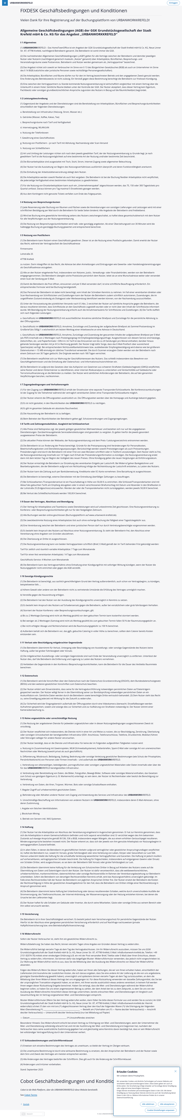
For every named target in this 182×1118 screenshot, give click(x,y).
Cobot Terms (30, 1095)
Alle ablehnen (148, 1104)
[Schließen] (175, 1071)
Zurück (24, 1104)
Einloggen (173, 3)
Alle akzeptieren (167, 1104)
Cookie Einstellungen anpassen (160, 1110)
